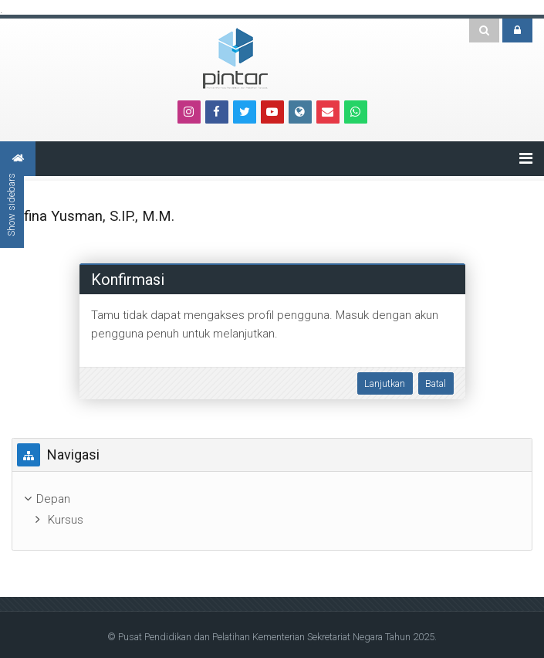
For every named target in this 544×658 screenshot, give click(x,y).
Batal (435, 383)
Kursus (65, 520)
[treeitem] (272, 499)
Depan (53, 499)
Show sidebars (11, 204)
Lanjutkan (384, 383)
